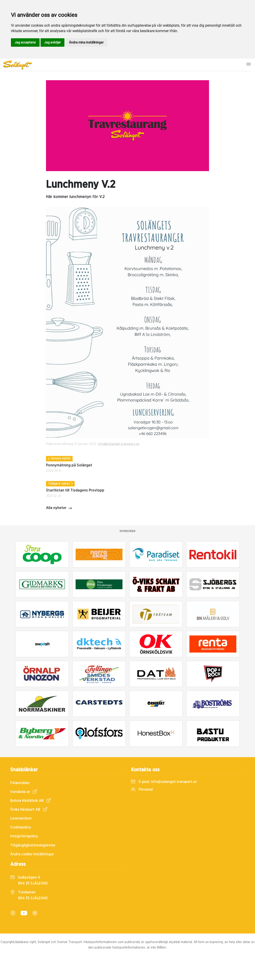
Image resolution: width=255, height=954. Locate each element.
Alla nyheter (59, 508)
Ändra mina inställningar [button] (86, 42)
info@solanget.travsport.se (118, 444)
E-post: (164, 782)
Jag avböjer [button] (52, 42)
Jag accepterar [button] (25, 42)
